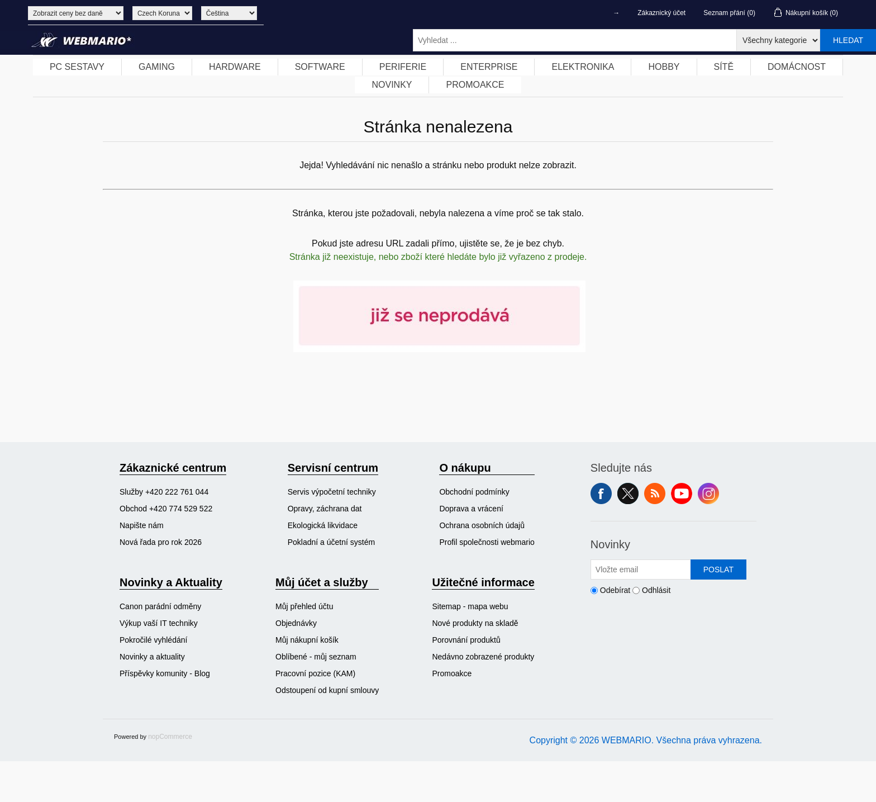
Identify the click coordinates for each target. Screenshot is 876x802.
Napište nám (142, 525)
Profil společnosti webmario (486, 542)
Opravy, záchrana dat (325, 508)
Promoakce (452, 673)
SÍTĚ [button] (724, 67)
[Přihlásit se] (641, 569)
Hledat (848, 40)
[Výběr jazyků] (229, 13)
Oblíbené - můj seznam (315, 656)
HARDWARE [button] (235, 67)
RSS (654, 493)
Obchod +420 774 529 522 (166, 508)
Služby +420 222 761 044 (164, 491)
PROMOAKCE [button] (475, 84)
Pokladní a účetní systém (331, 542)
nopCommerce (170, 737)
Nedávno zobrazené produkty (483, 656)
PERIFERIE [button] (402, 67)
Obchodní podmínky (474, 491)
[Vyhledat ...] (575, 40)
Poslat (718, 569)
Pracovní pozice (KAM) (315, 673)
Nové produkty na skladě (475, 623)
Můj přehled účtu (304, 606)
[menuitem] (77, 67)
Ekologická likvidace (323, 525)
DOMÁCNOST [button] (797, 67)
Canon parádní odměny (160, 606)
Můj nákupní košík (307, 639)
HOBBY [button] (663, 67)
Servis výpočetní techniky (332, 491)
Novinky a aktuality (152, 656)
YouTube (681, 493)
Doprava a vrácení (471, 508)
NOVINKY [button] (392, 84)
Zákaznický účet (661, 13)
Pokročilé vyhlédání (153, 639)
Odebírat (615, 590)
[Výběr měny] (162, 13)
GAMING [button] (157, 67)
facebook (601, 493)
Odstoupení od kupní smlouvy (327, 690)
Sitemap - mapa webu (470, 606)
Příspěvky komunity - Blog (165, 673)
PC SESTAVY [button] (77, 67)
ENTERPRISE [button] (488, 67)
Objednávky (296, 623)
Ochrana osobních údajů (482, 525)
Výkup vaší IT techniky (159, 623)
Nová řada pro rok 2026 (161, 542)
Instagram (708, 493)
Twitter (628, 493)
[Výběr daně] (75, 13)
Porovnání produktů (466, 639)
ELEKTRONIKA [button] (582, 67)
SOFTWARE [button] (320, 67)
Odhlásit (656, 590)
